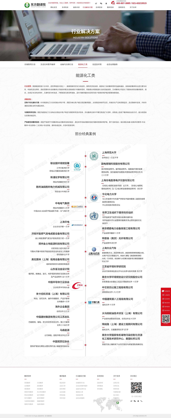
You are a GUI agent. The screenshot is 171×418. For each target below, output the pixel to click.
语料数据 (100, 386)
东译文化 (116, 386)
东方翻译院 (48, 416)
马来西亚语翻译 (29, 401)
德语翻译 (40, 386)
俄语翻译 (27, 389)
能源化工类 (82, 64)
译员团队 (100, 389)
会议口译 (62, 386)
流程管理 (100, 383)
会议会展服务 (112, 64)
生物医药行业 (29, 64)
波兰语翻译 (40, 395)
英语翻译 (27, 383)
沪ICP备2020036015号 (140, 416)
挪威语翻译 (40, 401)
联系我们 (116, 398)
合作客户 (116, 401)
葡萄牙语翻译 (28, 404)
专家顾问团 (117, 392)
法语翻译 (27, 386)
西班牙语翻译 (28, 392)
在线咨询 (167, 291)
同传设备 (62, 395)
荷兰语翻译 (28, 398)
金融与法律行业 (66, 64)
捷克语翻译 (40, 398)
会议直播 (62, 392)
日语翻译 (40, 383)
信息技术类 (97, 64)
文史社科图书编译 (48, 64)
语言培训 (62, 398)
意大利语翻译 (41, 392)
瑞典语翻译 (40, 404)
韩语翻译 (40, 389)
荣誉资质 (116, 389)
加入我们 (116, 395)
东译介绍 (116, 383)
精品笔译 (62, 383)
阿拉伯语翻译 (28, 395)
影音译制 (62, 389)
